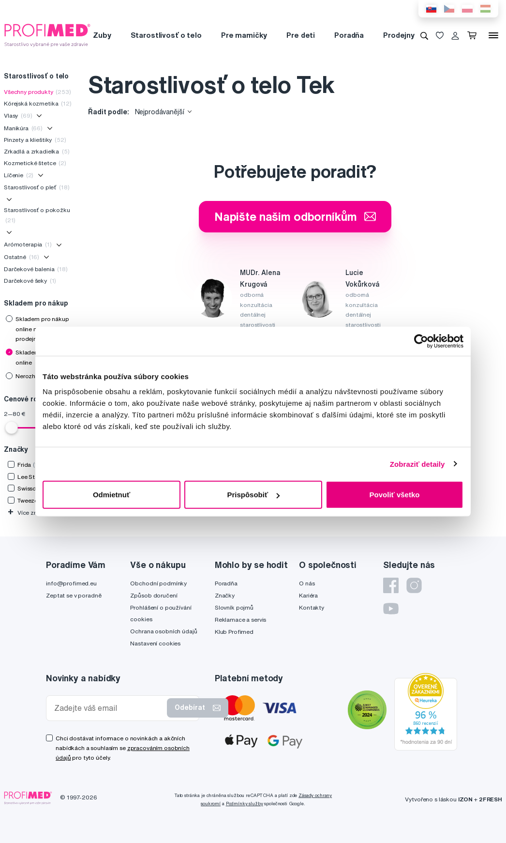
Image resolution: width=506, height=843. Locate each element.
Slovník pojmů (234, 607)
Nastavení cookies (155, 643)
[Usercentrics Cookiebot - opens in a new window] (421, 341)
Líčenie (18, 175)
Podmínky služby (244, 803)
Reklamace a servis (240, 619)
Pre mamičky (244, 35)
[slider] (11, 427)
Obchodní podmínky (158, 583)
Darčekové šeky (30, 280)
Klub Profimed (234, 631)
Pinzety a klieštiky (35, 140)
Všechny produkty (37, 92)
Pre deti (300, 35)
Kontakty (311, 607)
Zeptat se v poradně (73, 595)
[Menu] (493, 35)
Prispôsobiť (253, 494)
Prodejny (399, 35)
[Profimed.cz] (47, 34)
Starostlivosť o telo (166, 35)
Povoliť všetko (395, 494)
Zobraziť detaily (417, 464)
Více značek (29, 512)
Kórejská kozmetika (38, 103)
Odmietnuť (111, 494)
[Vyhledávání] (424, 35)
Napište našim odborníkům (295, 216)
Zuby (102, 35)
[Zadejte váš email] (108, 708)
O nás (306, 583)
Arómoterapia (28, 244)
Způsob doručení (153, 595)
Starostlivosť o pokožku (37, 215)
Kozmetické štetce (35, 163)
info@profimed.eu (71, 583)
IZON (465, 799)
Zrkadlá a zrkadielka (37, 151)
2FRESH (490, 799)
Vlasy (18, 115)
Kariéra (308, 595)
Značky (225, 595)
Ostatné (21, 257)
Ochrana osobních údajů (163, 631)
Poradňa (349, 35)
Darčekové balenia (36, 269)
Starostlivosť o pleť (36, 187)
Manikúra (23, 128)
